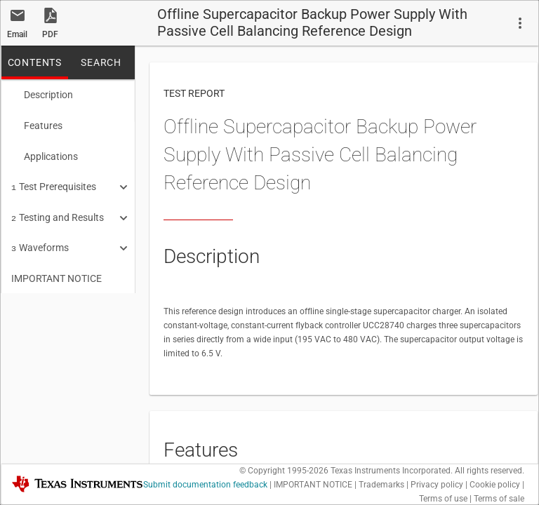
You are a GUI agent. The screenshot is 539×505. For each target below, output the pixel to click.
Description (42, 94)
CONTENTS (35, 62)
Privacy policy (437, 485)
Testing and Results (57, 211)
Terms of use (443, 499)
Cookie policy (495, 485)
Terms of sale (499, 499)
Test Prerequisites (53, 182)
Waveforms (40, 240)
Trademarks (381, 485)
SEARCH (101, 62)
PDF (50, 34)
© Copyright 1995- (283, 471)
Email (17, 34)
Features (36, 124)
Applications (44, 153)
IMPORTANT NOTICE (56, 270)
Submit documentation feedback (205, 485)
